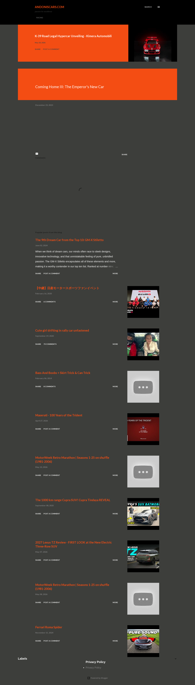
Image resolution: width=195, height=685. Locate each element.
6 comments (49, 302)
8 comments (49, 386)
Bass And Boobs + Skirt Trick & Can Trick (62, 373)
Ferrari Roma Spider (48, 627)
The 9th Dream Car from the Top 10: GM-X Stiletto (69, 240)
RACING (39, 18)
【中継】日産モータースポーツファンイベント (67, 288)
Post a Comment (51, 49)
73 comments (50, 344)
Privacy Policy (93, 667)
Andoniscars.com (49, 7)
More (115, 273)
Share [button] (38, 49)
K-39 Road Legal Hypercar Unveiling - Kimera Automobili (73, 36)
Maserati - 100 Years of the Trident (58, 415)
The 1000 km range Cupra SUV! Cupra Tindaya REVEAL (72, 500)
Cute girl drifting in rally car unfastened (62, 330)
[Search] (148, 6)
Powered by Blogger (97, 678)
